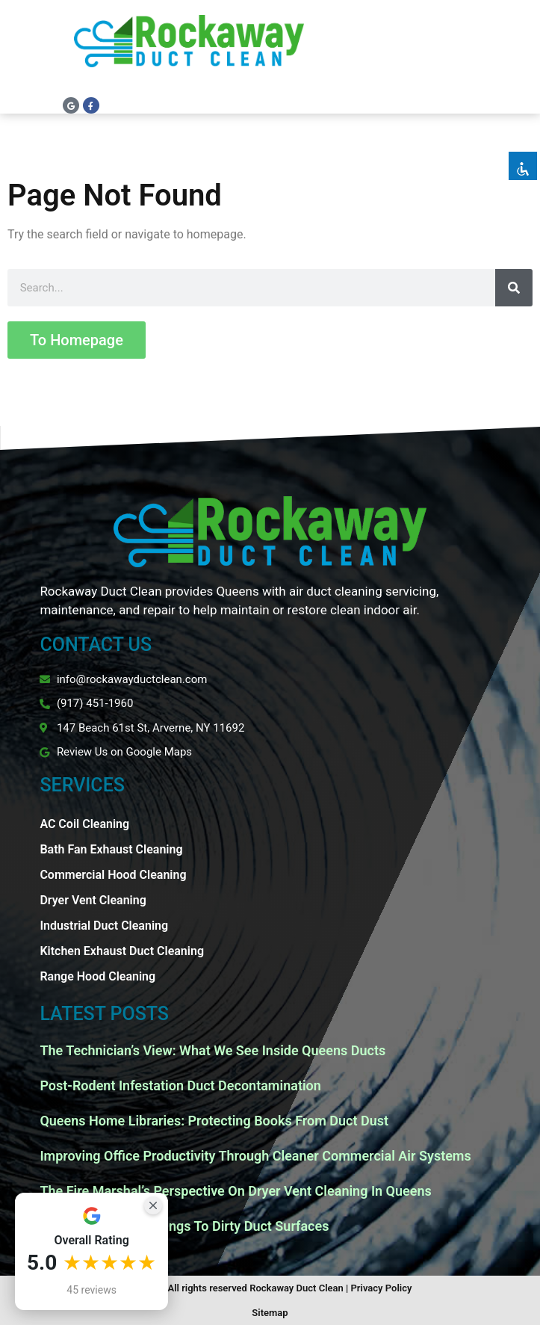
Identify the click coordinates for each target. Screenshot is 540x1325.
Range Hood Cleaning (97, 976)
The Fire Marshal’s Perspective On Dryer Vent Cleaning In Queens (235, 1191)
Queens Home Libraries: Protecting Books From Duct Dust (214, 1120)
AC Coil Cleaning (84, 824)
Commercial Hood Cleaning (113, 875)
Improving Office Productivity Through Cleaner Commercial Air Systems (255, 1156)
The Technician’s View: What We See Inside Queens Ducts (212, 1050)
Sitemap (270, 1312)
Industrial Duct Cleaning (104, 925)
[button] (517, 52)
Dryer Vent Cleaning (93, 900)
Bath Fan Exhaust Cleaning (111, 849)
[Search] (514, 287)
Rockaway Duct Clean (296, 1288)
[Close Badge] (153, 1205)
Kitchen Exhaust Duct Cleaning (122, 951)
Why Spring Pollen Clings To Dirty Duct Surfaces (184, 1226)
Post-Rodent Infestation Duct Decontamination (180, 1085)
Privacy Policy (381, 1288)
